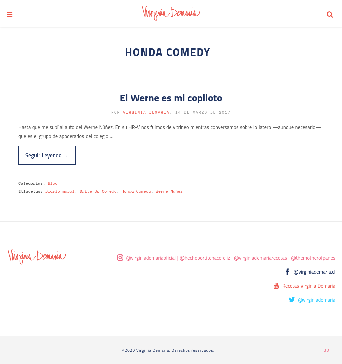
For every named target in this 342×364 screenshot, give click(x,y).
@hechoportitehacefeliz (205, 258)
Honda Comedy (136, 191)
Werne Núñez (169, 191)
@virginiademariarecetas (260, 258)
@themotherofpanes (313, 258)
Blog (52, 183)
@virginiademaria (316, 300)
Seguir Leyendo (47, 155)
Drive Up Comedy (98, 191)
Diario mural (60, 191)
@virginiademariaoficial (151, 258)
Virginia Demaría (146, 112)
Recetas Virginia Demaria (308, 286)
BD (326, 350)
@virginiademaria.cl (314, 272)
